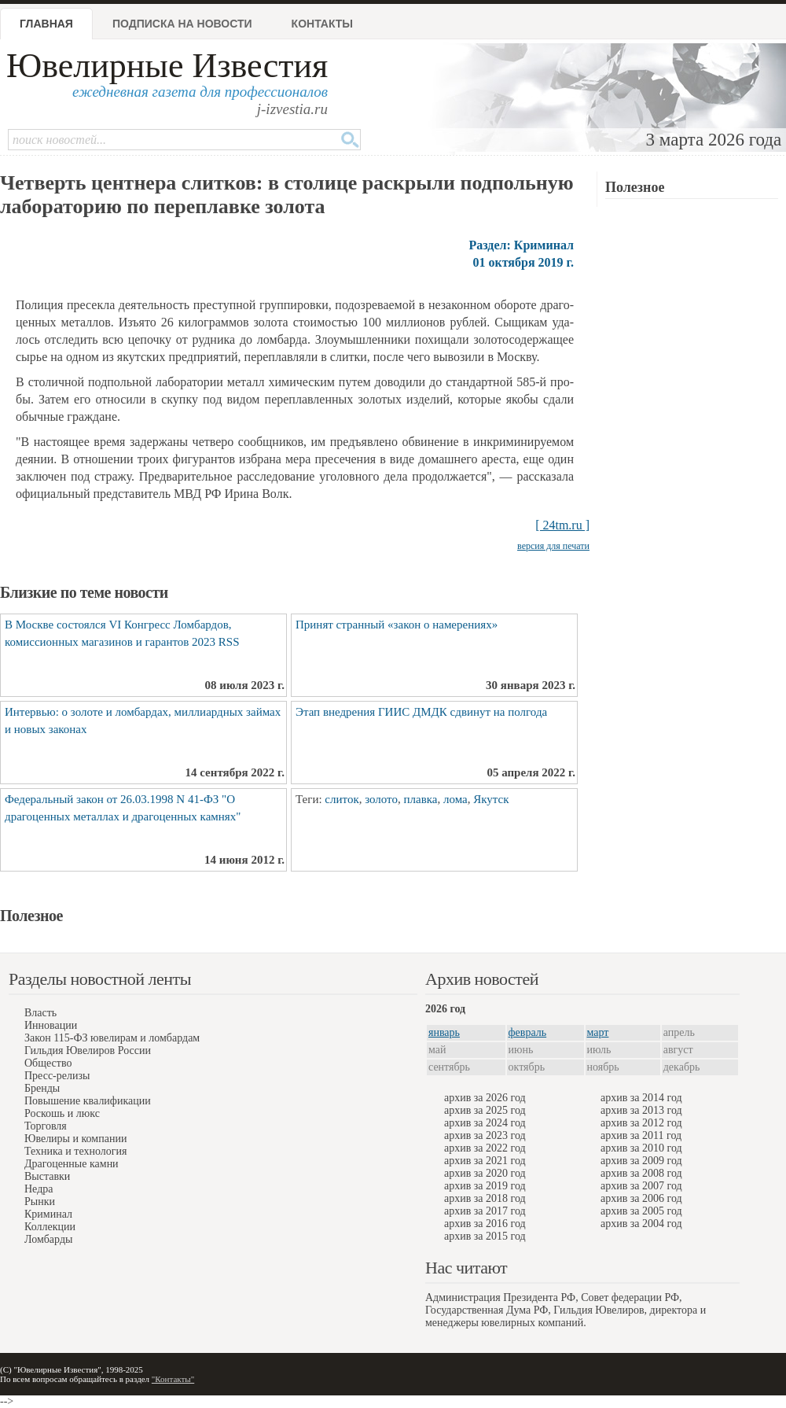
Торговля (45, 1126)
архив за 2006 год (641, 1198)
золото (381, 799)
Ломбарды (48, 1239)
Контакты (322, 23)
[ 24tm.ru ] (562, 525)
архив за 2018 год (485, 1198)
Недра (38, 1189)
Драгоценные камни (71, 1164)
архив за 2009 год (641, 1161)
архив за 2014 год (641, 1098)
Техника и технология (75, 1151)
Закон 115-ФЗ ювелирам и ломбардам (112, 1038)
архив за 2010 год (641, 1148)
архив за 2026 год (485, 1098)
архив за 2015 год (485, 1236)
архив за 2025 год (485, 1110)
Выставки (47, 1176)
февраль (528, 1032)
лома (455, 799)
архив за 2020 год (485, 1173)
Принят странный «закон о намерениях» (397, 624)
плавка (420, 799)
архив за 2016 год (485, 1223)
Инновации (50, 1025)
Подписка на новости (182, 23)
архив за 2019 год (485, 1186)
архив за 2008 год (641, 1173)
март (598, 1032)
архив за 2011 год (641, 1135)
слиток (341, 799)
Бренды (42, 1088)
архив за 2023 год (485, 1135)
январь (444, 1032)
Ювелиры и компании (75, 1138)
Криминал (48, 1214)
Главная (46, 23)
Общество (48, 1063)
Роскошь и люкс (62, 1113)
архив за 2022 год (485, 1148)
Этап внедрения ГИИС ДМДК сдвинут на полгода (421, 712)
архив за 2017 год (485, 1211)
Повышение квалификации (87, 1101)
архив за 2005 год (641, 1211)
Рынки (39, 1201)
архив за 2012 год (641, 1123)
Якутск (491, 799)
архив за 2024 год (485, 1123)
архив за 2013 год (641, 1110)
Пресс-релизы (57, 1076)
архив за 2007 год (641, 1186)
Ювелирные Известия (167, 65)
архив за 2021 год (485, 1161)
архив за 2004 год (641, 1223)
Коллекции (49, 1227)
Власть (40, 1013)
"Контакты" (173, 1379)
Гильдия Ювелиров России (87, 1050)
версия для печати (553, 545)
